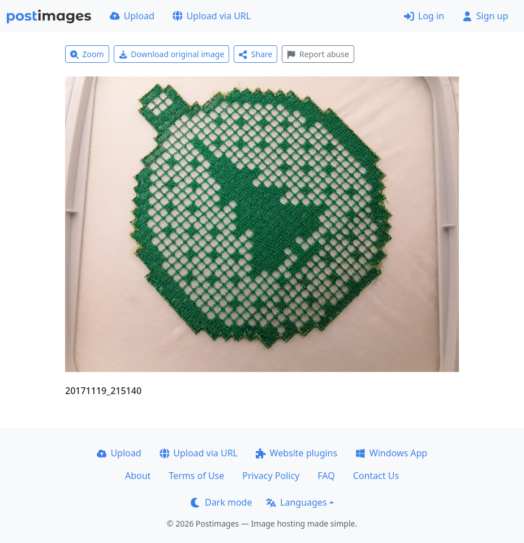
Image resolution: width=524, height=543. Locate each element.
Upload (132, 16)
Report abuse (318, 54)
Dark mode (221, 502)
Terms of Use (196, 475)
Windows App (391, 453)
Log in (424, 16)
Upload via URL (212, 16)
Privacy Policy (270, 475)
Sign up (485, 16)
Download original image (172, 54)
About (138, 475)
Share (255, 54)
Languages (296, 502)
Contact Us (376, 475)
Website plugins (296, 453)
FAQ (325, 475)
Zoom (87, 54)
